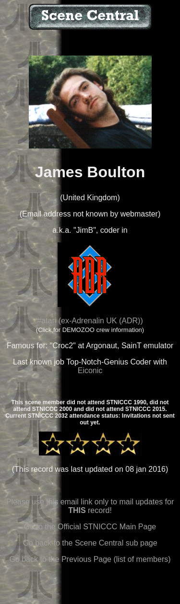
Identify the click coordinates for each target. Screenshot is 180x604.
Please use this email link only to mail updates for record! (90, 506)
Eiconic (90, 370)
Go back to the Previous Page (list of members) (89, 559)
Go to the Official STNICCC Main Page (90, 527)
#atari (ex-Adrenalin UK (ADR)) (90, 321)
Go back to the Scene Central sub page (90, 543)
